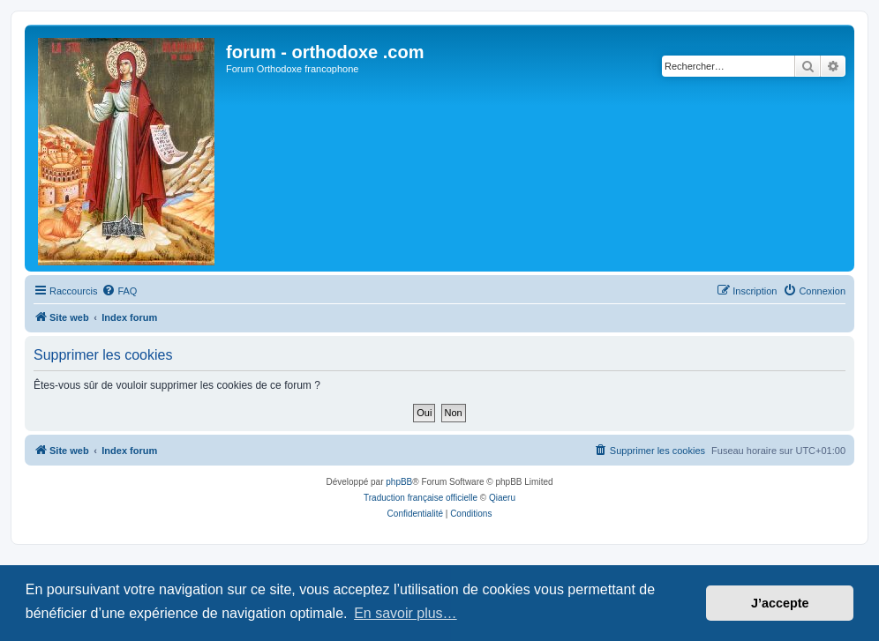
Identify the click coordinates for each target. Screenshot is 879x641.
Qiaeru (502, 498)
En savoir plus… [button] (405, 613)
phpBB (399, 482)
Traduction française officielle (420, 498)
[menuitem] (119, 291)
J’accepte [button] (780, 603)
